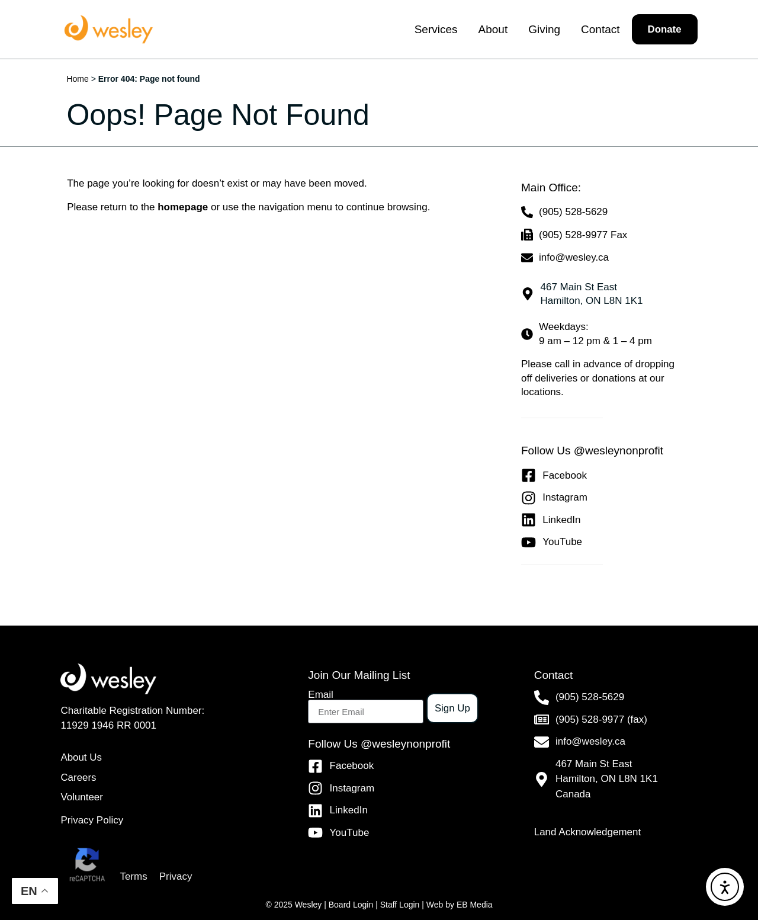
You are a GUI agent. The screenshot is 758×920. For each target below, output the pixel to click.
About (493, 29)
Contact (599, 29)
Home (77, 79)
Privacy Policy (91, 820)
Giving (544, 29)
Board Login (351, 904)
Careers (78, 777)
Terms (133, 876)
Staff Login (400, 904)
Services (435, 29)
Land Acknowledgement (587, 832)
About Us (81, 757)
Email (320, 695)
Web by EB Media (459, 904)
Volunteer (81, 797)
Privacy (175, 876)
